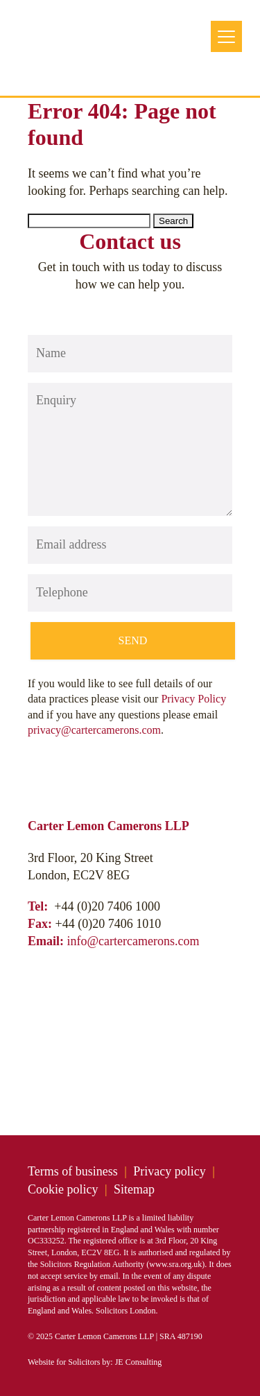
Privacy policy (169, 1171)
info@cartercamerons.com (133, 941)
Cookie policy (63, 1189)
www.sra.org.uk (175, 1264)
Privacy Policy (193, 699)
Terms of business (73, 1171)
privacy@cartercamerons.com (94, 730)
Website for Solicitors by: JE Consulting (95, 1362)
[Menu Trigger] (226, 36)
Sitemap (134, 1189)
